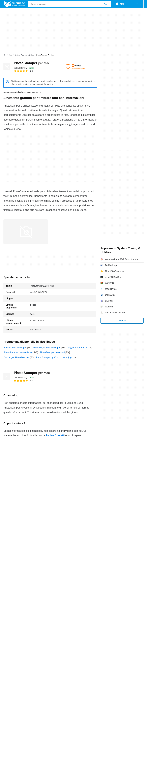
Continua (122, 320)
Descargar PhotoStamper (16, 357)
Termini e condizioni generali (17, 699)
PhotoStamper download (52, 352)
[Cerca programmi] (106, 4)
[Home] (4, 55)
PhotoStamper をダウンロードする (54, 357)
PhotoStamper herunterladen (18, 352)
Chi (5, 694)
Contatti (15, 694)
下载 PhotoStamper (77, 347)
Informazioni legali (101, 699)
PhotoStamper (32, 63)
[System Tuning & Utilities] (24, 55)
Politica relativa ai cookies (49, 699)
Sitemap (42, 694)
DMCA (117, 699)
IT (139, 4)
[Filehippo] (14, 4)
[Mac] (10, 55)
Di (20, 68)
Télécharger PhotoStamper (46, 347)
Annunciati (28, 694)
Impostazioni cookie (13, 703)
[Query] (69, 4)
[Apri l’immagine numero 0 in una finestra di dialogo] (25, 231)
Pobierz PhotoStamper (15, 347)
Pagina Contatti (55, 435)
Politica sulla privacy (77, 699)
